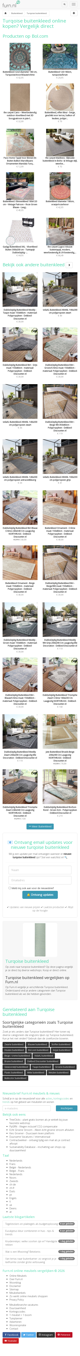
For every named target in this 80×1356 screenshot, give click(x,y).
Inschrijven (67, 1108)
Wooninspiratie (17, 1325)
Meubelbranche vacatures (23, 1304)
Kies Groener (16, 1133)
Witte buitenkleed (35, 1072)
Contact (13, 1328)
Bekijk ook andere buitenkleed (38, 265)
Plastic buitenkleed (13, 1072)
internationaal (42, 1136)
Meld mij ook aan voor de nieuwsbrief (31, 888)
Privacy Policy (16, 1299)
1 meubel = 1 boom (20, 1315)
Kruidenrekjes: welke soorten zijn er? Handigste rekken (40, 1243)
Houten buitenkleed (14, 1050)
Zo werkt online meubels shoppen (28, 1296)
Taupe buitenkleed (42, 1066)
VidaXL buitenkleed (43, 1055)
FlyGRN (13, 1126)
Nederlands (15, 1160)
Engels (13, 1198)
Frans (12, 1164)
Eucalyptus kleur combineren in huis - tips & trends (40, 1232)
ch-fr (11, 1188)
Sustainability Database (22, 1147)
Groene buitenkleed (65, 1066)
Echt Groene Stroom (20, 1130)
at (10, 1211)
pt (10, 1194)
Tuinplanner (15, 1318)
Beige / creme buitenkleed (17, 1055)
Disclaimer (15, 1286)
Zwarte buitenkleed (13, 1044)
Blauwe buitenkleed (37, 1044)
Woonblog (15, 1282)
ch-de (12, 1184)
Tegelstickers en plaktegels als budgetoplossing (40, 1224)
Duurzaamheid (17, 1308)
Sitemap (14, 1289)
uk (10, 1205)
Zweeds (13, 1181)
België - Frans (16, 1170)
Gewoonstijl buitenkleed (16, 1066)
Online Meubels (18, 1275)
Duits (12, 1191)
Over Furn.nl (16, 1279)
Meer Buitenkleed (40, 826)
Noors (12, 1177)
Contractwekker (18, 1140)
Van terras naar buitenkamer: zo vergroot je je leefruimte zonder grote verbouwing (40, 1260)
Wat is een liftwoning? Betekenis (40, 1251)
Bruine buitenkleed (13, 1061)
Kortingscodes (17, 1311)
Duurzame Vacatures (21, 1136)
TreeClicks (14, 1119)
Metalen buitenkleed (58, 1072)
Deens (13, 1208)
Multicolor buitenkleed (15, 1078)
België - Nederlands (20, 1167)
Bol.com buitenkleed (38, 1050)
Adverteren (15, 1321)
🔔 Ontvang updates (40, 895)
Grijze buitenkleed (62, 1050)
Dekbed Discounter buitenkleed (42, 1061)
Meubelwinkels (17, 1292)
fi (10, 1201)
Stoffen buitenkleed (60, 1044)
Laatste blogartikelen (19, 1217)
